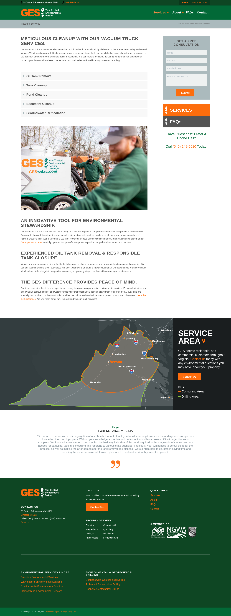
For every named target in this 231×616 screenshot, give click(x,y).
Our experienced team (32, 242)
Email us (25, 522)
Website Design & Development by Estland (62, 612)
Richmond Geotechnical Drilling (103, 584)
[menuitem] (40, 2)
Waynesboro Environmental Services (41, 581)
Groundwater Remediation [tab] (44, 113)
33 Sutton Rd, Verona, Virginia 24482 (40, 2)
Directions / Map (29, 515)
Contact (154, 509)
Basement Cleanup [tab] (39, 104)
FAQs (153, 504)
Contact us (197, 359)
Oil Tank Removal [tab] (37, 76)
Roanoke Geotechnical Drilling (102, 589)
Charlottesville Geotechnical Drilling (105, 580)
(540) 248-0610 (72, 2)
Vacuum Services (30, 23)
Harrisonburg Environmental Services (41, 591)
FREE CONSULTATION (194, 2)
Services (155, 495)
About (153, 500)
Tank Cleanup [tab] (35, 85)
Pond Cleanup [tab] (35, 94)
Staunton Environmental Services (39, 577)
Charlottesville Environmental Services (42, 586)
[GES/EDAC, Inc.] (41, 12)
